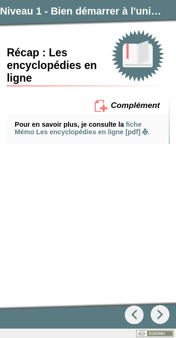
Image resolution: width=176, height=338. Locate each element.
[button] (88, 177)
